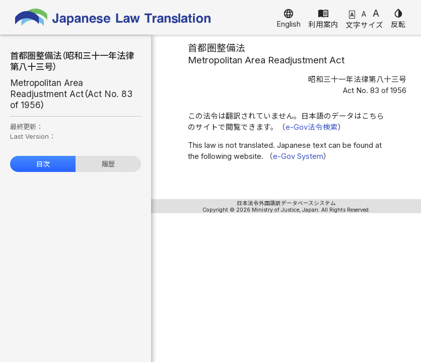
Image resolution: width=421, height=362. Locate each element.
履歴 (108, 164)
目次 (42, 164)
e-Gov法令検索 (312, 127)
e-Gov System (298, 156)
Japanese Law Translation (113, 17)
